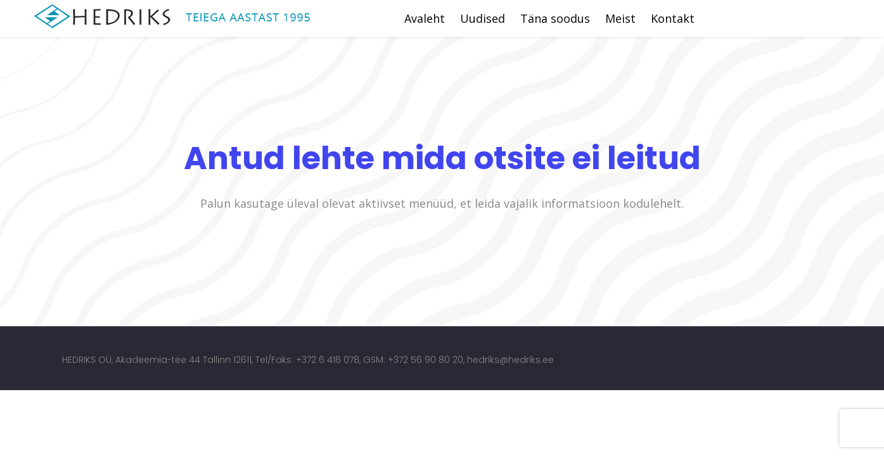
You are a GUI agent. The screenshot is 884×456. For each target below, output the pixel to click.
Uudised (482, 18)
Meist (620, 18)
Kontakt (673, 18)
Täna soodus (555, 18)
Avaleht (424, 18)
